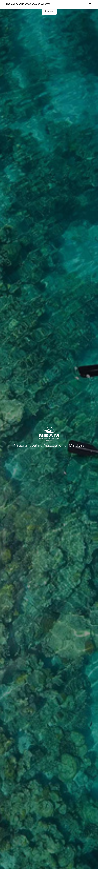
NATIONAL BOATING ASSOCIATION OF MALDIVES (28, 4)
